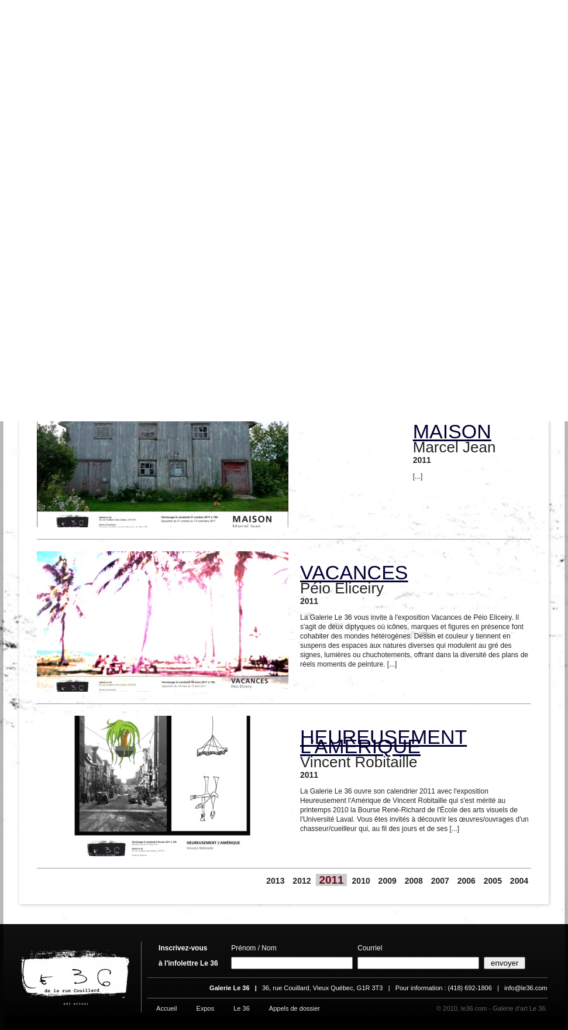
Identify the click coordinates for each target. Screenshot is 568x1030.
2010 (361, 880)
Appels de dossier (294, 1008)
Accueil (166, 1008)
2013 (275, 880)
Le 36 (241, 1008)
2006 (466, 880)
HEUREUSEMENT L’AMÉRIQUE (383, 741)
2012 (301, 880)
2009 (387, 880)
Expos (206, 1008)
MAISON (452, 431)
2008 (414, 880)
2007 (440, 880)
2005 (493, 880)
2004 (519, 880)
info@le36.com (526, 987)
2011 (331, 880)
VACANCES (354, 572)
